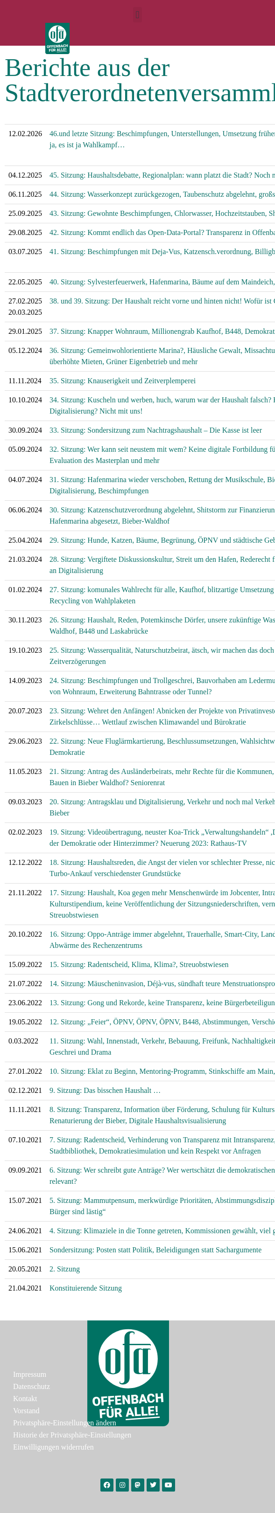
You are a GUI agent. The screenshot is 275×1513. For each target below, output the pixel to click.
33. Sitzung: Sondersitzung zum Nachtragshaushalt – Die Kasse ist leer (155, 430)
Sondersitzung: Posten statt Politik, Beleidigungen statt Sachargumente (155, 1250)
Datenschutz (31, 1386)
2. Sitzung (64, 1269)
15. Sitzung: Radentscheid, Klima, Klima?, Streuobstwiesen (139, 964)
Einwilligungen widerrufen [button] (53, 1447)
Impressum (29, 1374)
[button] (137, 14)
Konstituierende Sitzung (85, 1288)
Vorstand (26, 1411)
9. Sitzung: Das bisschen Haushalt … (105, 1090)
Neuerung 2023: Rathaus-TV (203, 843)
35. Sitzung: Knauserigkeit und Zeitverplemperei (122, 381)
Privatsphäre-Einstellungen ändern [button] (64, 1423)
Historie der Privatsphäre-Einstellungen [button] (72, 1435)
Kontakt (25, 1398)
